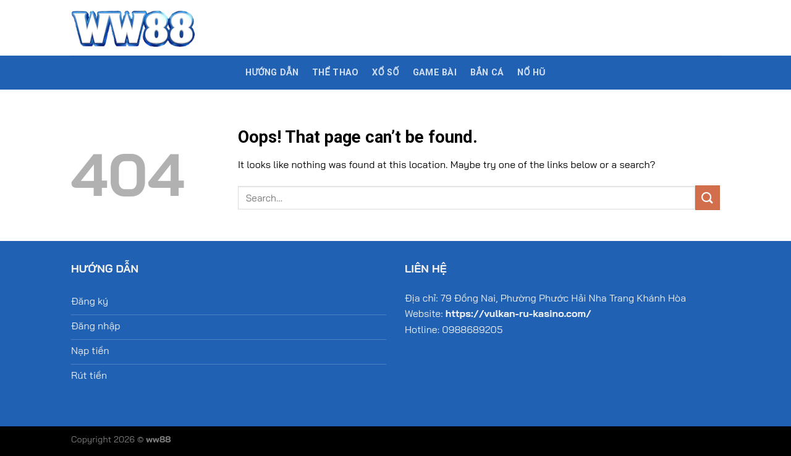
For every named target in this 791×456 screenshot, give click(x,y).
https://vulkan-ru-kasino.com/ (518, 313)
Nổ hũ (531, 72)
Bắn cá (487, 72)
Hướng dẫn (271, 72)
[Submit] (707, 197)
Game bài (435, 72)
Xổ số (385, 72)
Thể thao (335, 72)
